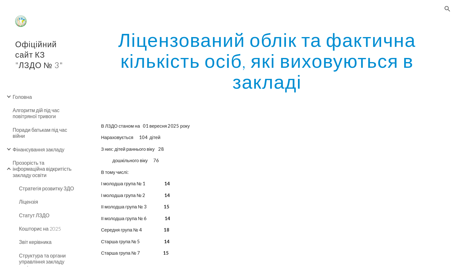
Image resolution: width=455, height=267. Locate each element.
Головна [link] (22, 97)
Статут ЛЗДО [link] (34, 215)
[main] (267, 60)
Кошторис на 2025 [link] (40, 229)
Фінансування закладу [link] (38, 149)
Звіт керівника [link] (35, 242)
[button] (447, 8)
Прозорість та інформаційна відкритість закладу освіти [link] (42, 169)
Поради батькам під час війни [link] (40, 133)
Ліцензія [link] (28, 202)
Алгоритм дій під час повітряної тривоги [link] (36, 113)
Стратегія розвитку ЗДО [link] (46, 188)
